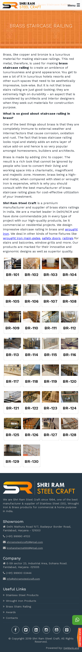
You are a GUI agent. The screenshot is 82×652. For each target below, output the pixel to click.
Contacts (12, 617)
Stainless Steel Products (22, 595)
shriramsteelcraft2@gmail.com (25, 542)
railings (67, 238)
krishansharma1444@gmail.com (25, 548)
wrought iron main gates (21, 238)
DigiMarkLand (71, 648)
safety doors (51, 238)
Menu (74, 5)
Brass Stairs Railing (18, 606)
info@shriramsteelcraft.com (23, 578)
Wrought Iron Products (21, 600)
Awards (11, 612)
